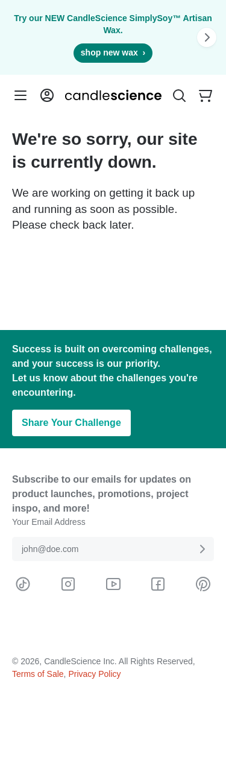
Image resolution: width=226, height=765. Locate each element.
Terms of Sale (38, 674)
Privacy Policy (94, 674)
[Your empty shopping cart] (205, 95)
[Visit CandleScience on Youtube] (113, 584)
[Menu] (20, 95)
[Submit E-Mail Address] (202, 549)
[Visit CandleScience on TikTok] (23, 584)
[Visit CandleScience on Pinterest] (203, 584)
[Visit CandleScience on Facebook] (158, 584)
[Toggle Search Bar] (179, 95)
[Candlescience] (113, 95)
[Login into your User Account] (47, 95)
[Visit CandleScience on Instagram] (68, 584)
